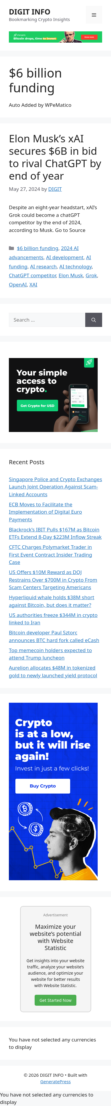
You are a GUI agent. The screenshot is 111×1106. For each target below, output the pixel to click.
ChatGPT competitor (32, 275)
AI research (43, 266)
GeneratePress (55, 1081)
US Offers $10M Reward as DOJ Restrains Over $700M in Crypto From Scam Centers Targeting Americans (53, 580)
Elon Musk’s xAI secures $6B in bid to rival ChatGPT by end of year (55, 157)
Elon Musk (71, 275)
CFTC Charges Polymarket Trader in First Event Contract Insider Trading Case (50, 554)
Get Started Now (55, 1000)
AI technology (75, 266)
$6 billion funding (37, 248)
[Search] (93, 320)
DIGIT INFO (29, 12)
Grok (91, 275)
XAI (33, 284)
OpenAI (18, 284)
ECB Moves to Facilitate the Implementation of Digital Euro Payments (45, 512)
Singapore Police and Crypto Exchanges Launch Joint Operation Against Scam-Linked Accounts (55, 487)
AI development (64, 257)
